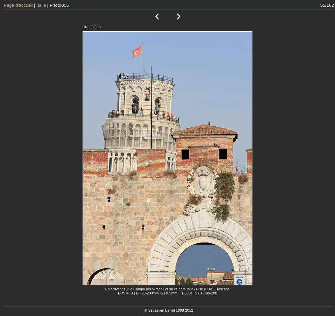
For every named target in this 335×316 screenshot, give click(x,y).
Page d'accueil (18, 5)
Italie (41, 5)
